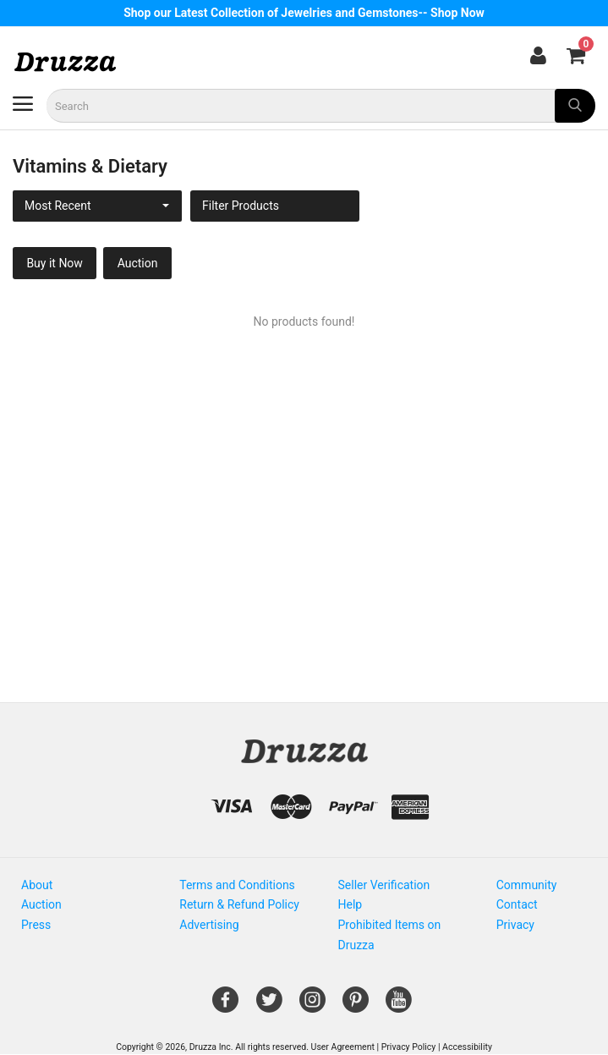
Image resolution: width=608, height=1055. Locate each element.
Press (36, 924)
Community (526, 885)
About (36, 885)
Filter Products (240, 205)
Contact (517, 904)
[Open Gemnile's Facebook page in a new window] (225, 1006)
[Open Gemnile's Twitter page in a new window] (269, 1006)
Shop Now (457, 12)
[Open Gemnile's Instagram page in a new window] (312, 1006)
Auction (138, 263)
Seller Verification (384, 885)
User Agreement (343, 1046)
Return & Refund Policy (239, 904)
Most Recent (58, 205)
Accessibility (467, 1046)
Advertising (208, 924)
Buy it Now (54, 263)
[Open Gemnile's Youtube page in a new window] (399, 1006)
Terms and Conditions (237, 885)
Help (350, 904)
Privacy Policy (408, 1046)
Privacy (515, 924)
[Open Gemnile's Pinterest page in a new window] (355, 1006)
